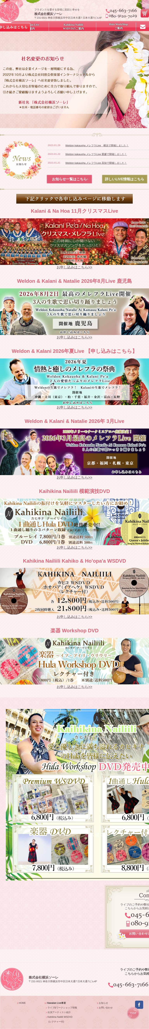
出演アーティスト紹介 (59, 1012)
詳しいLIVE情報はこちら (124, 179)
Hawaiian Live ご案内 (30, 26)
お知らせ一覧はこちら (69, 179)
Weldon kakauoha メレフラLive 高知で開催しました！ (96, 162)
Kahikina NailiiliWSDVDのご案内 (73, 26)
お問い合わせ (106, 1007)
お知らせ (103, 1003)
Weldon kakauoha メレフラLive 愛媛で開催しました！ (96, 154)
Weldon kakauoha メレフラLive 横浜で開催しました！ (97, 145)
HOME (22, 1003)
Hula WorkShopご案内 (118, 26)
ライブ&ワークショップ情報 (62, 1007)
